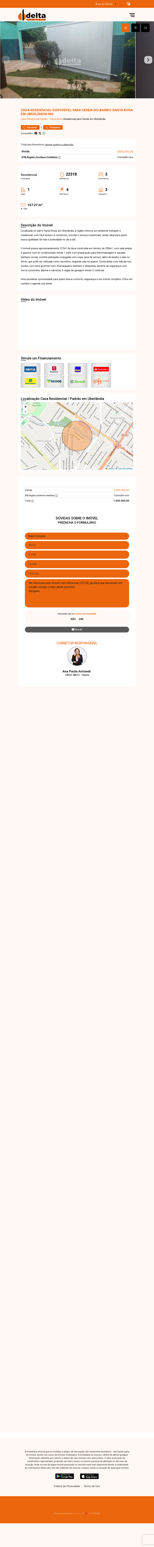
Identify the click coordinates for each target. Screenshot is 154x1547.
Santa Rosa (56, 126)
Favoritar (30, 135)
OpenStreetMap (125, 476)
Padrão (44, 126)
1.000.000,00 (124, 159)
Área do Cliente (104, 4)
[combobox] (77, 543)
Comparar (53, 135)
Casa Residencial (30, 126)
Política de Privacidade (67, 1493)
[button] (128, 3)
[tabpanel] (77, 63)
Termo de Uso (91, 1493)
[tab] (126, 28)
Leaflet (109, 476)
